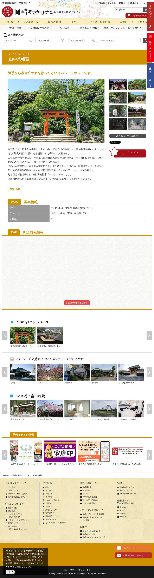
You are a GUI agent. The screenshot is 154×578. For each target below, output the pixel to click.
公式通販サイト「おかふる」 (150, 75)
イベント (48, 497)
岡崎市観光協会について (17, 497)
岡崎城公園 (87, 487)
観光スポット (50, 494)
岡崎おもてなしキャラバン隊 (94, 537)
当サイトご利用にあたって (18, 494)
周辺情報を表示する (77, 303)
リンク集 (11, 487)
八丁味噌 (64, 28)
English (112, 3)
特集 (47, 487)
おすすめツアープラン (139, 28)
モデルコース (50, 490)
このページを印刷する (127, 136)
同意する (10, 572)
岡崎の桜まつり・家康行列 (93, 514)
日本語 (102, 3)
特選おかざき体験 (89, 28)
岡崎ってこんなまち (150, 47)
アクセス (48, 506)
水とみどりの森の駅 (90, 500)
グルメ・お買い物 (52, 500)
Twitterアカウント (127, 490)
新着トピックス (51, 510)
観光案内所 (49, 513)
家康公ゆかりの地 (39, 28)
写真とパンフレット (114, 28)
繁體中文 (123, 3)
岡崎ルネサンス (89, 534)
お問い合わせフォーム (133, 555)
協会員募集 (12, 508)
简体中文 (134, 3)
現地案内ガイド (51, 516)
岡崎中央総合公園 (90, 497)
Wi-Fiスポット (51, 519)
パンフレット (129, 548)
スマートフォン (77, 570)
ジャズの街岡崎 (89, 503)
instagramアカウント (128, 494)
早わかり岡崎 (15, 28)
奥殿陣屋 (86, 490)
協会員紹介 (12, 511)
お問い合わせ (13, 490)
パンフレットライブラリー (18, 520)
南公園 (85, 494)
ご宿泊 (48, 503)
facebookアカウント (128, 487)
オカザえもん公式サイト (92, 531)
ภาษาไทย (146, 3)
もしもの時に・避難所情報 (55, 523)
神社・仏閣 (15, 189)
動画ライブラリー (15, 523)
